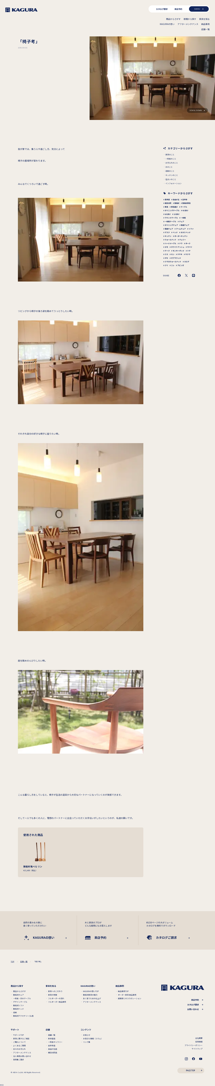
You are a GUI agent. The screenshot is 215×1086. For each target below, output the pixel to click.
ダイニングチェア (171, 225)
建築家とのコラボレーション (129, 998)
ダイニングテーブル (172, 210)
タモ (166, 247)
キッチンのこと (171, 175)
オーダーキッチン (181, 236)
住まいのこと (170, 179)
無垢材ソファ (18, 1005)
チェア (181, 221)
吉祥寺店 (51, 1045)
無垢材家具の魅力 (90, 995)
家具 (166, 207)
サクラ (187, 254)
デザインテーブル (20, 1002)
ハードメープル (170, 243)
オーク (187, 243)
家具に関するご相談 (21, 1038)
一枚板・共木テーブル (22, 998)
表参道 (167, 199)
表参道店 (51, 1038)
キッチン (168, 236)
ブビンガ (180, 265)
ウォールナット (170, 239)
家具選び (174, 207)
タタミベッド (186, 232)
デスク (167, 232)
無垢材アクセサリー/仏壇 (23, 1016)
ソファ (191, 229)
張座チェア (169, 229)
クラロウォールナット (173, 261)
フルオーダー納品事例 (57, 1002)
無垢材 (176, 203)
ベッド (175, 232)
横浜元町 (168, 203)
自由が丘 (176, 199)
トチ (189, 250)
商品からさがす (19, 991)
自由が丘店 (52, 1049)
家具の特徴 (52, 995)
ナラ (180, 243)
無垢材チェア (18, 995)
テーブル (184, 207)
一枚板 (183, 217)
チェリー (182, 239)
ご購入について (19, 1042)
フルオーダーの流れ (56, 998)
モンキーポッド (178, 250)
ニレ (172, 265)
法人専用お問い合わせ (22, 1056)
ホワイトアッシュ (177, 247)
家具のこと (169, 154)
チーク (167, 250)
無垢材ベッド (18, 1009)
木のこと (169, 167)
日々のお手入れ (19, 1049)
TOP (12, 961)
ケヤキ (179, 254)
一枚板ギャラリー (55, 1042)
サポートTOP (18, 1035)
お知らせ (86, 1035)
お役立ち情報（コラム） (93, 1038)
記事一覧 (23, 961)
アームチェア (181, 229)
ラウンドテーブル (171, 217)
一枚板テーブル (170, 221)
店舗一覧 (51, 1035)
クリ (166, 265)
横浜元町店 (52, 1052)
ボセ (166, 258)
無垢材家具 (186, 203)
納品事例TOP (123, 991)
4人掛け (185, 210)
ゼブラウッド (176, 258)
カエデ (186, 261)
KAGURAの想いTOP (91, 991)
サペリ (189, 247)
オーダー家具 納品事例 (127, 995)
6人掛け (168, 214)
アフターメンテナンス (92, 1002)
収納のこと (169, 171)
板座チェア (185, 225)
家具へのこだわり (55, 991)
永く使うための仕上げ (92, 998)
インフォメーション (173, 183)
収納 (15, 1012)
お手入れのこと (171, 163)
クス (166, 254)
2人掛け (176, 214)
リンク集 (86, 1042)
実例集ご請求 (18, 1059)
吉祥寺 (184, 199)
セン (172, 254)
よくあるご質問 (19, 1045)
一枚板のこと (170, 159)
